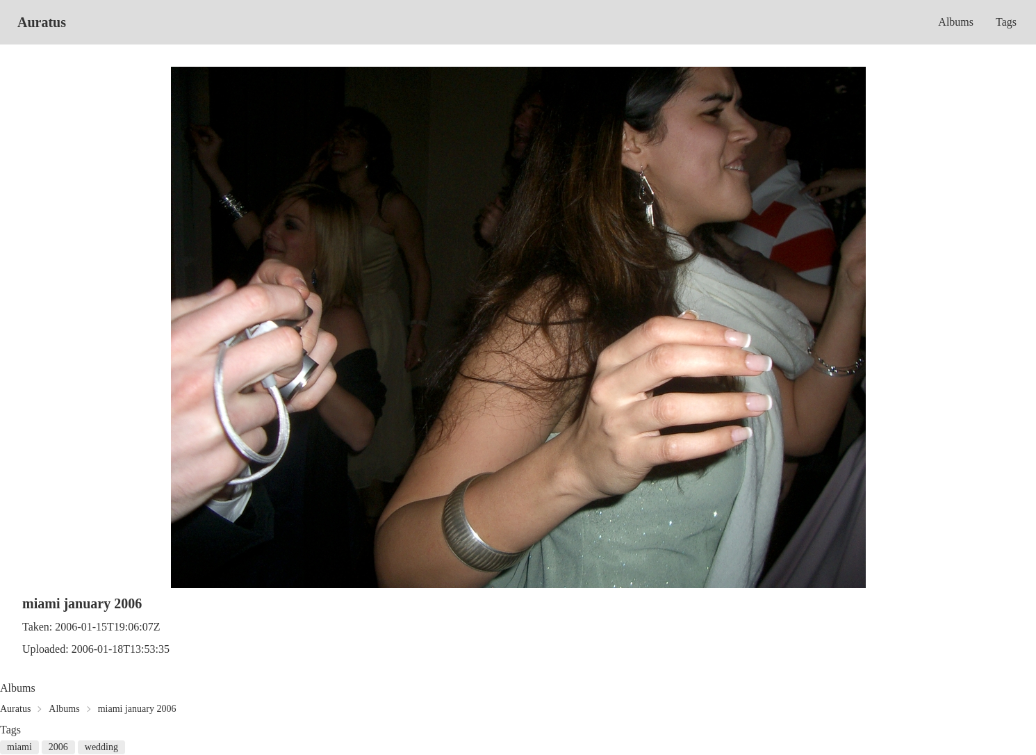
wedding (101, 747)
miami (19, 747)
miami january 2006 (137, 709)
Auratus (41, 22)
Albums (955, 22)
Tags (1006, 22)
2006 (58, 747)
